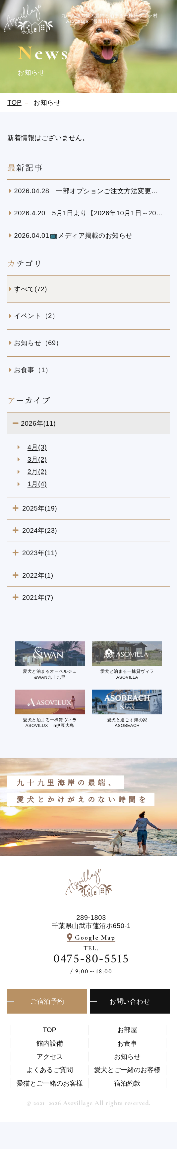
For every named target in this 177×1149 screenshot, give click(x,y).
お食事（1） (33, 370)
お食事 (127, 1043)
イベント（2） (36, 315)
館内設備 (49, 1043)
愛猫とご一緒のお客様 (50, 1083)
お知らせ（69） (38, 342)
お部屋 (127, 1029)
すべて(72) (30, 289)
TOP (49, 1029)
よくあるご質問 (50, 1069)
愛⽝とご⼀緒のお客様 (127, 1069)
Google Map (95, 937)
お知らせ (127, 1056)
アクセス (49, 1056)
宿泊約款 (127, 1083)
